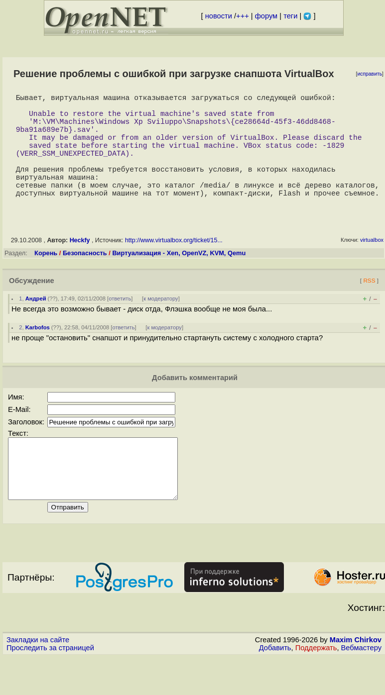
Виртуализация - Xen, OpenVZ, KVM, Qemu (179, 279)
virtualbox (372, 266)
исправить (369, 74)
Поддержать (316, 686)
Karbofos (37, 353)
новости (218, 16)
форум (266, 16)
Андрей (35, 324)
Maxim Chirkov (356, 678)
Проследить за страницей (50, 686)
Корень (45, 279)
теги (290, 16)
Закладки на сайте (37, 678)
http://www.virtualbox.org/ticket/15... (174, 266)
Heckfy (80, 266)
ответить (120, 324)
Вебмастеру (361, 686)
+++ (242, 16)
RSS (369, 306)
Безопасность (85, 279)
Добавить (275, 686)
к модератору (160, 324)
